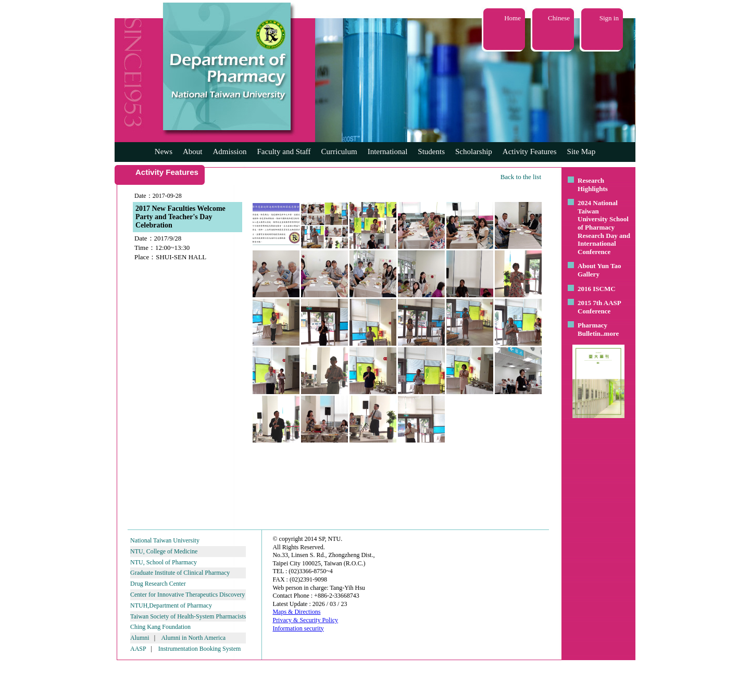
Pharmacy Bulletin (592, 329)
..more (610, 333)
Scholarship (473, 151)
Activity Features (530, 151)
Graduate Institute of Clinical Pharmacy (180, 572)
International (388, 151)
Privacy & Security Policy (305, 620)
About (193, 151)
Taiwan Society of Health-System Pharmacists (188, 616)
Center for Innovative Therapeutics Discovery (187, 594)
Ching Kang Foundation (160, 626)
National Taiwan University (164, 540)
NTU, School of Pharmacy (163, 562)
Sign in (609, 18)
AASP (138, 648)
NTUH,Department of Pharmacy (171, 605)
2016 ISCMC (597, 289)
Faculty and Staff (284, 151)
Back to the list (521, 177)
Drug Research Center (158, 583)
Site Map (581, 151)
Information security (297, 628)
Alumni (139, 637)
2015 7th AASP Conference (599, 307)
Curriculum (339, 151)
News (163, 151)
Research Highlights (593, 184)
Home (512, 18)
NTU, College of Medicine (163, 551)
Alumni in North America (193, 637)
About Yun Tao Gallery (599, 270)
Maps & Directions (296, 611)
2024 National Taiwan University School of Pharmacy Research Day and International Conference (604, 227)
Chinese (559, 18)
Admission (229, 151)
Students (431, 151)
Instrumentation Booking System (199, 648)
